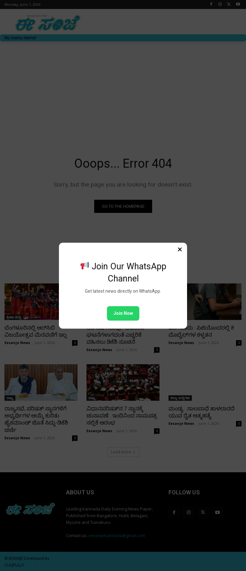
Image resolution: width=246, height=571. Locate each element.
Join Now (123, 313)
